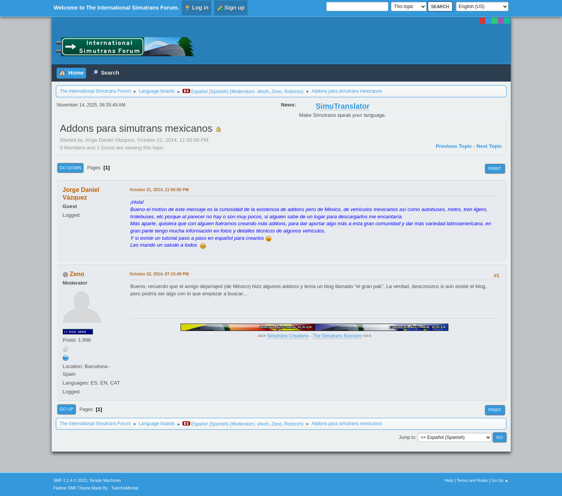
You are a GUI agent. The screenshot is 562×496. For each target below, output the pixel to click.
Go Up (67, 409)
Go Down (70, 167)
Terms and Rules (472, 480)
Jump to (407, 437)
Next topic (489, 146)
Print (495, 168)
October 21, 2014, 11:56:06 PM (159, 189)
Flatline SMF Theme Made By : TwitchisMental (96, 488)
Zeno (276, 91)
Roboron (293, 91)
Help (449, 480)
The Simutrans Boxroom (337, 336)
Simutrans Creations (288, 336)
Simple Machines (105, 480)
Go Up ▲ (500, 480)
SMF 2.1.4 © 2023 (70, 480)
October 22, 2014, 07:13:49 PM (159, 274)
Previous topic (454, 146)
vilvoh (263, 91)
